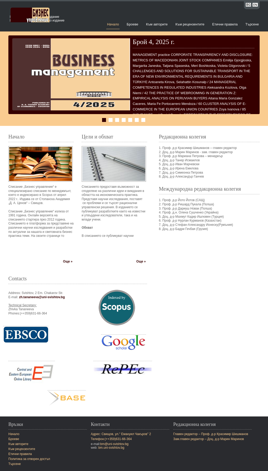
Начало (113, 24)
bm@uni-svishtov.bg (114, 444)
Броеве (132, 24)
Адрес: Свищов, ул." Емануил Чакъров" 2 (121, 434)
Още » (67, 261)
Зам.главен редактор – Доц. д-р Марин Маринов (208, 439)
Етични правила (225, 24)
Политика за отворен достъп (29, 459)
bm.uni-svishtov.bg (111, 447)
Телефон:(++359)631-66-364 (111, 439)
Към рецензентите (189, 24)
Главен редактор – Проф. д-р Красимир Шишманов (210, 434)
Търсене (252, 24)
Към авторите (157, 24)
